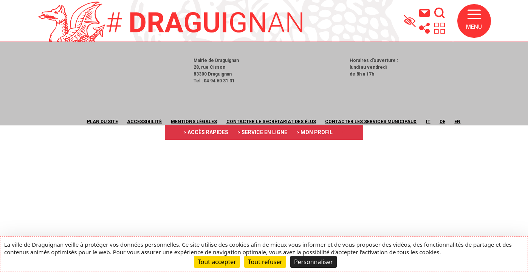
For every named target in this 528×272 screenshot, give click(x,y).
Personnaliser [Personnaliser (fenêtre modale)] (313, 262)
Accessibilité (144, 121)
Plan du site (102, 121)
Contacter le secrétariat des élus (271, 121)
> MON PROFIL (314, 132)
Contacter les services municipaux (371, 121)
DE (442, 121)
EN (457, 121)
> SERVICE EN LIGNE (262, 132)
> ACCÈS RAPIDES (205, 132)
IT (428, 121)
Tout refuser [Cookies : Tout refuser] (265, 262)
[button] (474, 21)
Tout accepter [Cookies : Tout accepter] (217, 262)
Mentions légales (194, 121)
